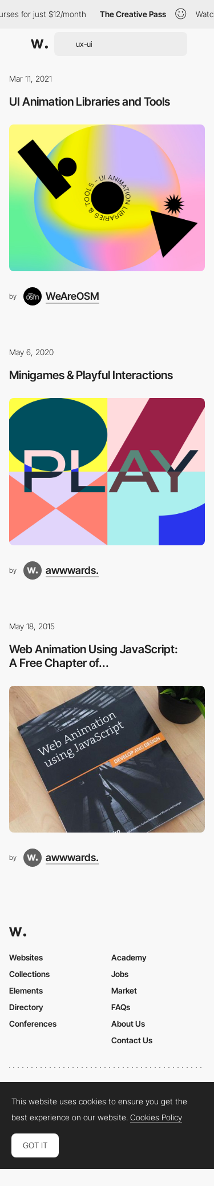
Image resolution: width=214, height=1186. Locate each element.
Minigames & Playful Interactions (91, 375)
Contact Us (131, 1040)
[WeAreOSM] (61, 296)
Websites (26, 957)
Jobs (119, 974)
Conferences (32, 1023)
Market (124, 990)
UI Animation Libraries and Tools (89, 101)
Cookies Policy (156, 1117)
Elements (26, 990)
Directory (26, 1007)
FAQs (120, 1007)
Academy (129, 957)
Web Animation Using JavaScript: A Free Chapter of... (93, 656)
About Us (128, 1023)
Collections (29, 974)
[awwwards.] (61, 570)
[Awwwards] (39, 44)
